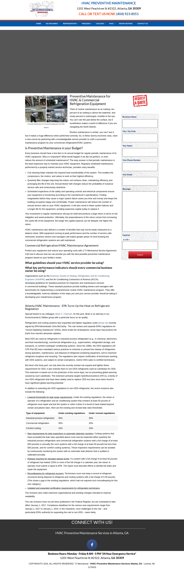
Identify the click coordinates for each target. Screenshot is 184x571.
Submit (140, 255)
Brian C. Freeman (63, 314)
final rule (104, 323)
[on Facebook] (92, 544)
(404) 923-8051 (127, 14)
